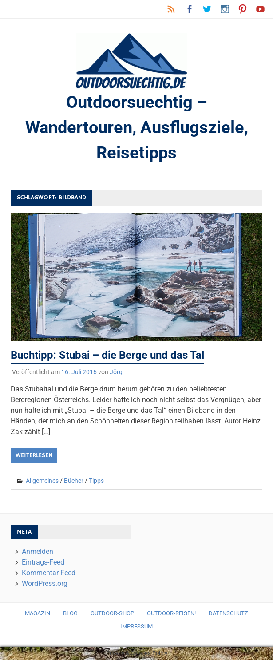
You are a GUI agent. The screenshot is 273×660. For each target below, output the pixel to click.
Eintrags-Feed (43, 562)
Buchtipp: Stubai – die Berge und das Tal (107, 355)
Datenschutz (228, 613)
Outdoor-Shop (112, 613)
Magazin (37, 613)
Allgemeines (42, 480)
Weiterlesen (34, 455)
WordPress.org (44, 583)
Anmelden (37, 551)
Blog (70, 613)
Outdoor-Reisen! (171, 613)
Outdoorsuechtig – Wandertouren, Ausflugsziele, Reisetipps (136, 127)
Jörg (116, 371)
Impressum (136, 626)
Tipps (96, 480)
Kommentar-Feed (48, 573)
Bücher (73, 480)
